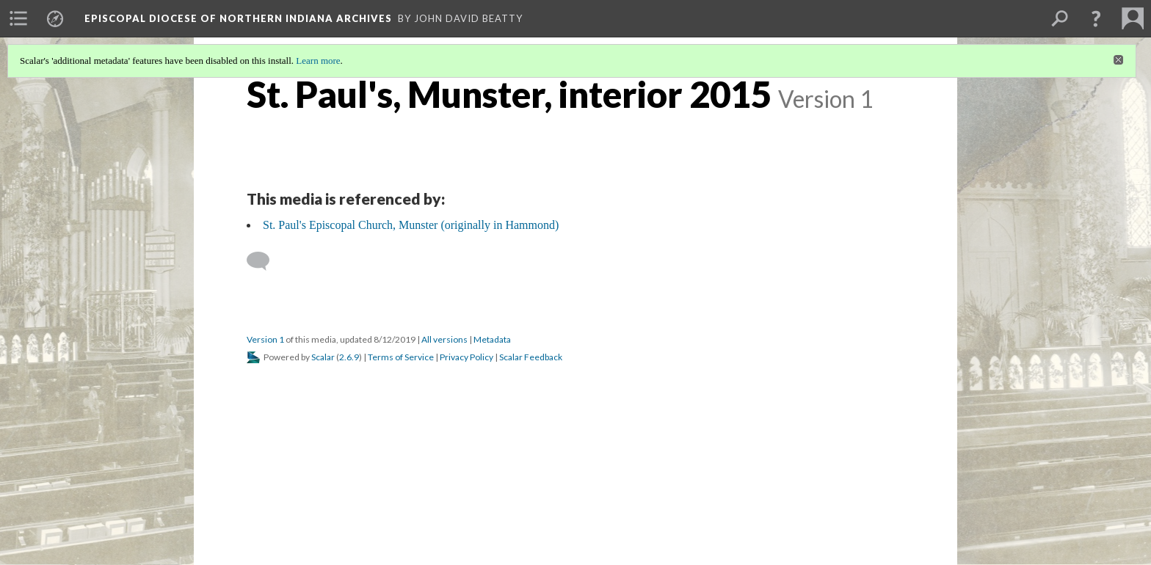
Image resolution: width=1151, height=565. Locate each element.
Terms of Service (401, 356)
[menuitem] (18, 18)
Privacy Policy (466, 356)
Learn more (318, 60)
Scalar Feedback (530, 356)
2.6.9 (349, 356)
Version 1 (265, 339)
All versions (444, 339)
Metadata (492, 339)
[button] (1096, 18)
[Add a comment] (265, 261)
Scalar (323, 356)
